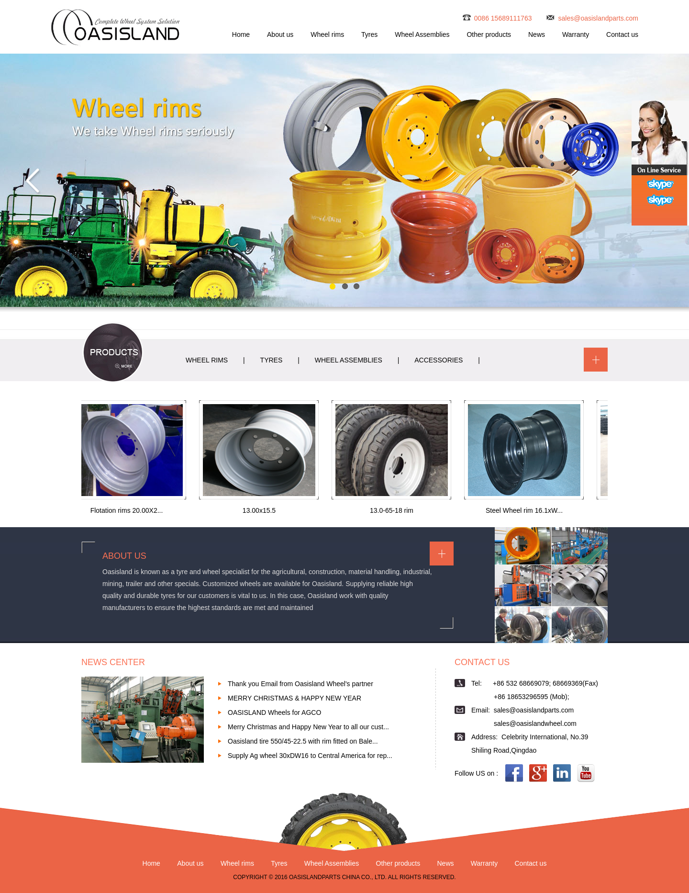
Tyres (369, 34)
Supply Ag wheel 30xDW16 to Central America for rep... (310, 755)
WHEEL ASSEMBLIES (348, 360)
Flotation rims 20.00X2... (128, 510)
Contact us (622, 34)
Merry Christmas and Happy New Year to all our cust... (308, 727)
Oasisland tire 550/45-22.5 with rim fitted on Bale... (303, 741)
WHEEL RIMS (207, 360)
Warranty (575, 34)
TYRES (271, 360)
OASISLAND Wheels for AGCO (274, 712)
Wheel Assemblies (422, 34)
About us (280, 34)
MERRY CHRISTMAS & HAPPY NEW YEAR (294, 698)
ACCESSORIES (438, 360)
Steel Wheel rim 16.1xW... (526, 510)
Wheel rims (327, 34)
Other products (489, 34)
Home (241, 34)
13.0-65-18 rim (393, 510)
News (536, 34)
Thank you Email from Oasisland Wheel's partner (300, 684)
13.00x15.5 (261, 510)
